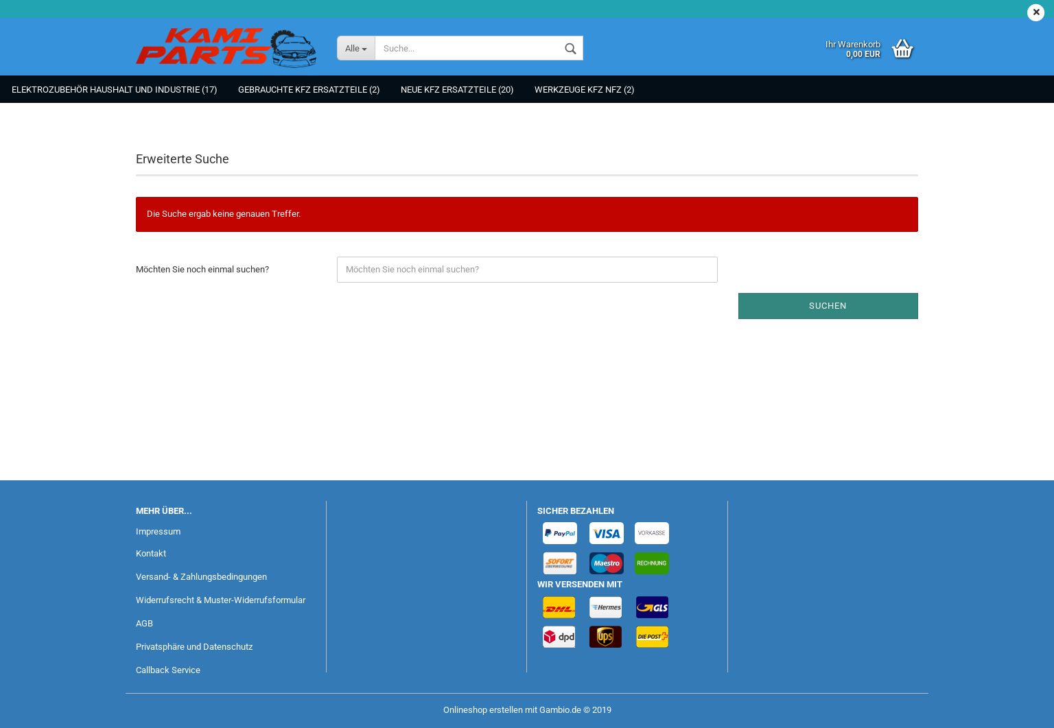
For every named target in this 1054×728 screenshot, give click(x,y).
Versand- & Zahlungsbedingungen (201, 577)
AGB (144, 623)
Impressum (158, 531)
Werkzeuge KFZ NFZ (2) (585, 89)
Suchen (828, 306)
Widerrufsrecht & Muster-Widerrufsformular (220, 600)
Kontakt (151, 553)
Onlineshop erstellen (483, 710)
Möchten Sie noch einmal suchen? (202, 269)
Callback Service (168, 670)
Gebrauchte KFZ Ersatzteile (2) (309, 89)
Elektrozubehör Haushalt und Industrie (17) (115, 89)
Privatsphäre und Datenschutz (194, 647)
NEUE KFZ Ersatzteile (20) (457, 89)
